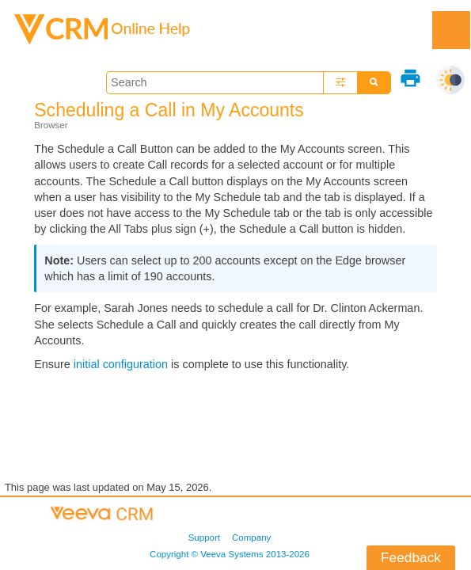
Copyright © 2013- (230, 554)
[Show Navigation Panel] (451, 30)
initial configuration (121, 364)
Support (204, 537)
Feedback (411, 557)
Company (251, 537)
